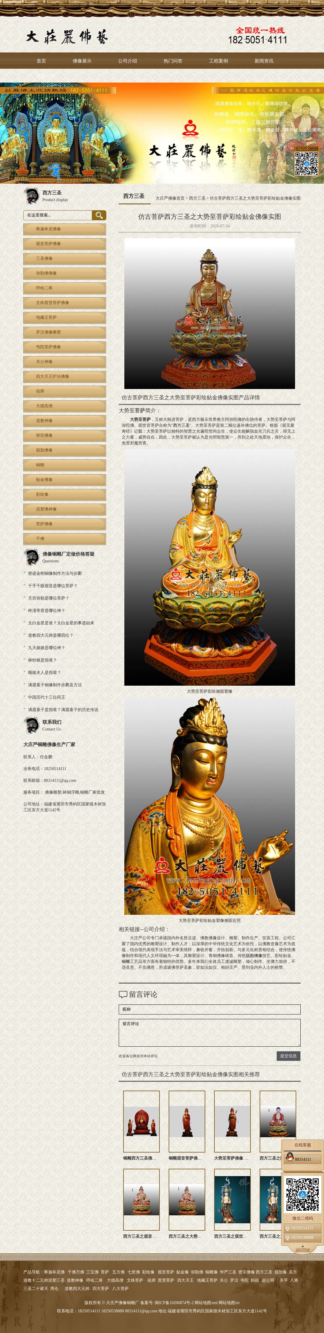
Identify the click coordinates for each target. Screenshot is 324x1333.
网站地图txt (229, 1303)
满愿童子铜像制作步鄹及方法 (55, 685)
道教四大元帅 (77, 1288)
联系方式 (46, 75)
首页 (41, 60)
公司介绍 (127, 60)
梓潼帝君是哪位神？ (46, 610)
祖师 (151, 1280)
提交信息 (288, 1056)
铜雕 (126, 961)
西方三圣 (197, 198)
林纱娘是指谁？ (42, 660)
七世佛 (134, 1272)
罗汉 (234, 1280)
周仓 (54, 1288)
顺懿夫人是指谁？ (44, 672)
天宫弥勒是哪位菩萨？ (48, 598)
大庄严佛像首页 (170, 198)
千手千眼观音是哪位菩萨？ (53, 586)
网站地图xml (206, 1303)
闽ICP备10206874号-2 (174, 1303)
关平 (284, 1280)
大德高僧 (115, 1280)
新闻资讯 (264, 60)
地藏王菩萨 (207, 1280)
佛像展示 (82, 60)
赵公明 (268, 1280)
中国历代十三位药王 (46, 697)
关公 (224, 1280)
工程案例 (218, 60)
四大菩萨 (100, 1288)
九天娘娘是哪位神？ (46, 648)
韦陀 (244, 1280)
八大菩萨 (120, 1288)
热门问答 (173, 60)
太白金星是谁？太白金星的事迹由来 (61, 623)
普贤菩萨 (166, 1280)
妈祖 (255, 1280)
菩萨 (140, 410)
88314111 (298, 1158)
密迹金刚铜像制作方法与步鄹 (55, 573)
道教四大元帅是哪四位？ (51, 635)
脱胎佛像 (254, 955)
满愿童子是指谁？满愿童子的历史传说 (63, 709)
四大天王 (185, 1280)
